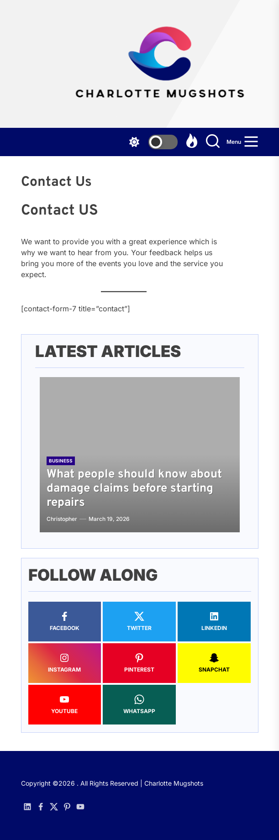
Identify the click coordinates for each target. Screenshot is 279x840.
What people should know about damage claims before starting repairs (134, 488)
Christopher (62, 518)
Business (61, 460)
